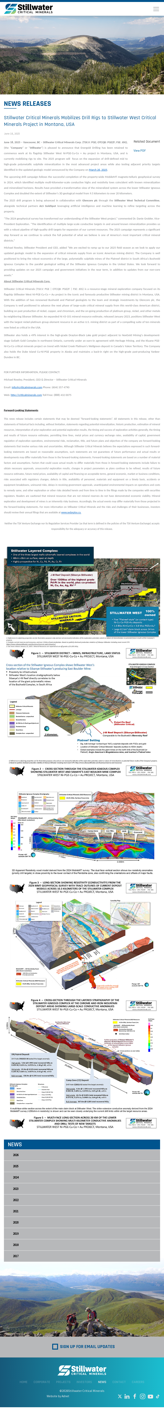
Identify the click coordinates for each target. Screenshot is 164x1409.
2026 (15, 1155)
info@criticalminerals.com (27, 387)
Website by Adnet (58, 1398)
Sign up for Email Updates (87, 1348)
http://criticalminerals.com (26, 395)
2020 (15, 1223)
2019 (15, 1235)
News (102, 1384)
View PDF (140, 150)
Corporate (41, 1384)
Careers (138, 1384)
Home (23, 1384)
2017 (15, 1258)
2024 (15, 1178)
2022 (15, 1201)
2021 (15, 1212)
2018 (15, 1246)
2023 (15, 1189)
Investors (84, 1384)
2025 (15, 1166)
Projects (63, 1384)
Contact (119, 1384)
